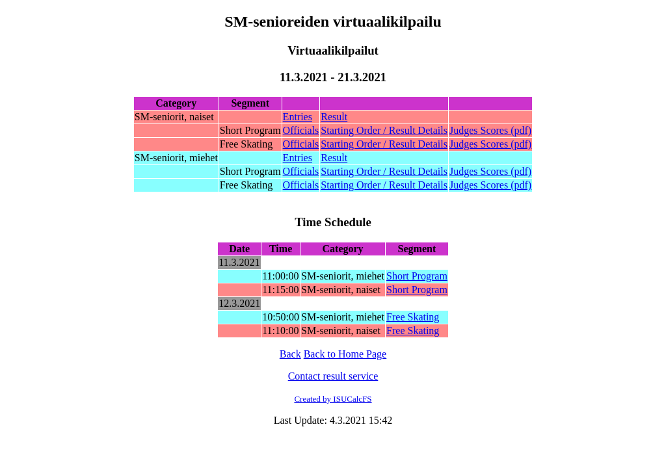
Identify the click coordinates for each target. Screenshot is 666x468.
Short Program (416, 275)
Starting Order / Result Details (384, 130)
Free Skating (412, 316)
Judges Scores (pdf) (490, 130)
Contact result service (333, 376)
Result (334, 116)
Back (290, 353)
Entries (297, 116)
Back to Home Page (345, 353)
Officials (301, 130)
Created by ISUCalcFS (332, 399)
